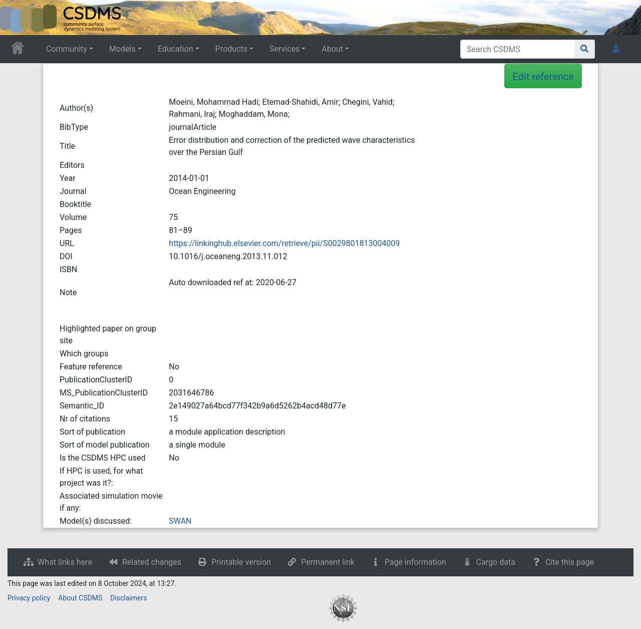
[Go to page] (584, 49)
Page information (415, 562)
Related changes (151, 562)
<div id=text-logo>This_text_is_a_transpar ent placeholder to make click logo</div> (16, 18)
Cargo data (495, 562)
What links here (65, 562)
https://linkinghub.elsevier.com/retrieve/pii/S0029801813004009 (284, 243)
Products (231, 49)
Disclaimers (128, 598)
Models (122, 49)
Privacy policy (29, 598)
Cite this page (569, 562)
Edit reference (543, 77)
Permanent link (328, 562)
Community (66, 49)
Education (175, 49)
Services (284, 49)
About (332, 49)
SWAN (180, 521)
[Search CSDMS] (517, 49)
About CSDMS (80, 598)
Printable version (241, 562)
